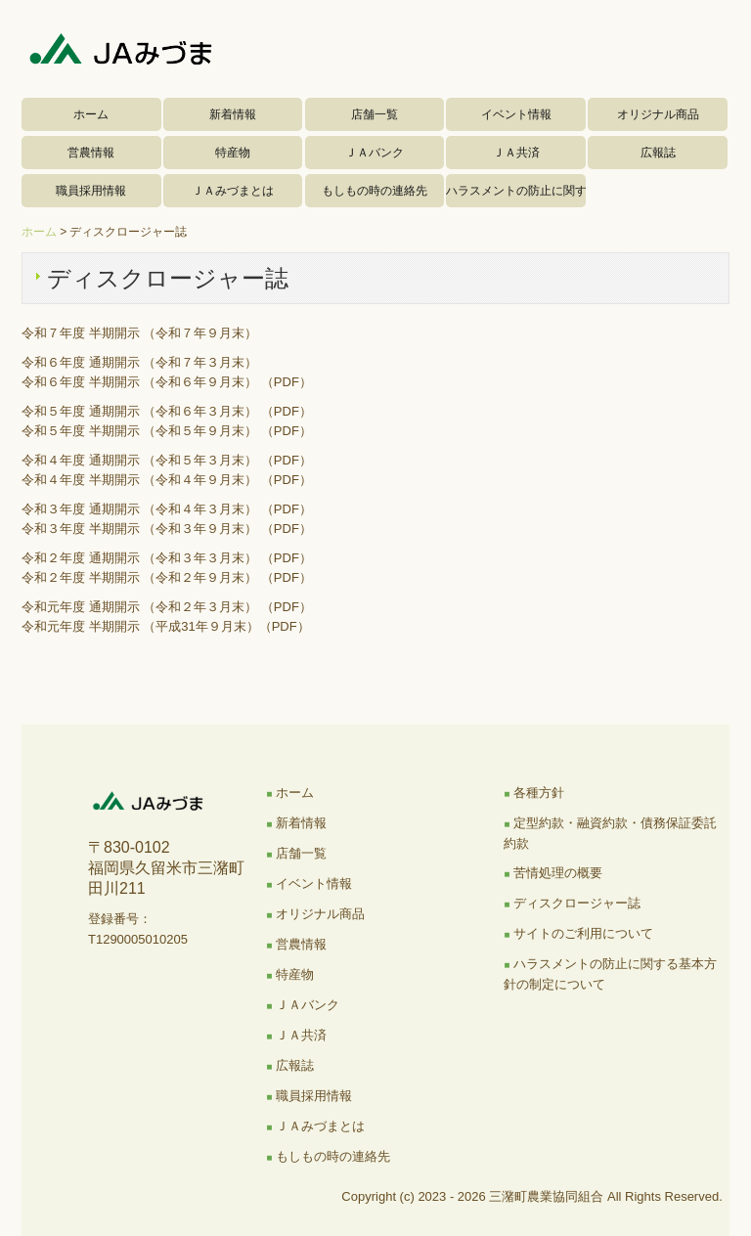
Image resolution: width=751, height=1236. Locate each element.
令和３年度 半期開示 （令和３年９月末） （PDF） (167, 528)
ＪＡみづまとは (233, 191)
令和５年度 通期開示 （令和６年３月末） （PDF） (167, 411)
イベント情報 (516, 114)
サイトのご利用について (583, 933)
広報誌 (658, 152)
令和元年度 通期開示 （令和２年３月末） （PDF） (167, 606)
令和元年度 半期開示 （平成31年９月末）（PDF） (166, 626)
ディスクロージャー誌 (577, 903)
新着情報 (232, 114)
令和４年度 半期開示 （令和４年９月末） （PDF (160, 479)
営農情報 (90, 152)
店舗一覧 (374, 114)
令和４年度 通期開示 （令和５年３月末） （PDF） (167, 460)
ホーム (91, 114)
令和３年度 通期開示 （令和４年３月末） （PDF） (167, 509)
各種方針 (538, 792)
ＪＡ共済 (516, 152)
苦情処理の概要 (557, 872)
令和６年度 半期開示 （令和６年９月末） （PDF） (167, 382)
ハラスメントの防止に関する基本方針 (516, 191)
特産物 (232, 152)
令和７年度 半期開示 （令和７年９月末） (139, 333)
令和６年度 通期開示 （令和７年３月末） (139, 362)
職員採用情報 (91, 191)
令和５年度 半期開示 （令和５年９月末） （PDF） (167, 430)
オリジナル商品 (658, 114)
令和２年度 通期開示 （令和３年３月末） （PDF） (167, 558)
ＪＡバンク (374, 152)
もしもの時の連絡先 (374, 191)
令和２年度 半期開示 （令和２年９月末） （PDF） (167, 577)
